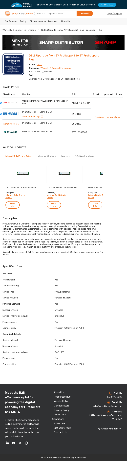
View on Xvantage (32, 116)
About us (59, 392)
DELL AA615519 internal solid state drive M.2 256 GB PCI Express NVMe (20, 187)
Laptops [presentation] (65, 156)
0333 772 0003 (114, 397)
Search (85, 13)
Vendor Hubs (61, 401)
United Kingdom (109, 428)
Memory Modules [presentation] (47, 156)
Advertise (59, 423)
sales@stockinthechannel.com (107, 406)
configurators (61, 405)
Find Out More (107, 5)
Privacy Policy (61, 410)
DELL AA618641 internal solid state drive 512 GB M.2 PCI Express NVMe (62, 187)
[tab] (18, 156)
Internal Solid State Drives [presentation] (18, 156)
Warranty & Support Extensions (19, 30)
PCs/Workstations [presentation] (84, 156)
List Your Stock (62, 427)
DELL (39, 64)
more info (12, 205)
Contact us (60, 432)
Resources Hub (62, 396)
